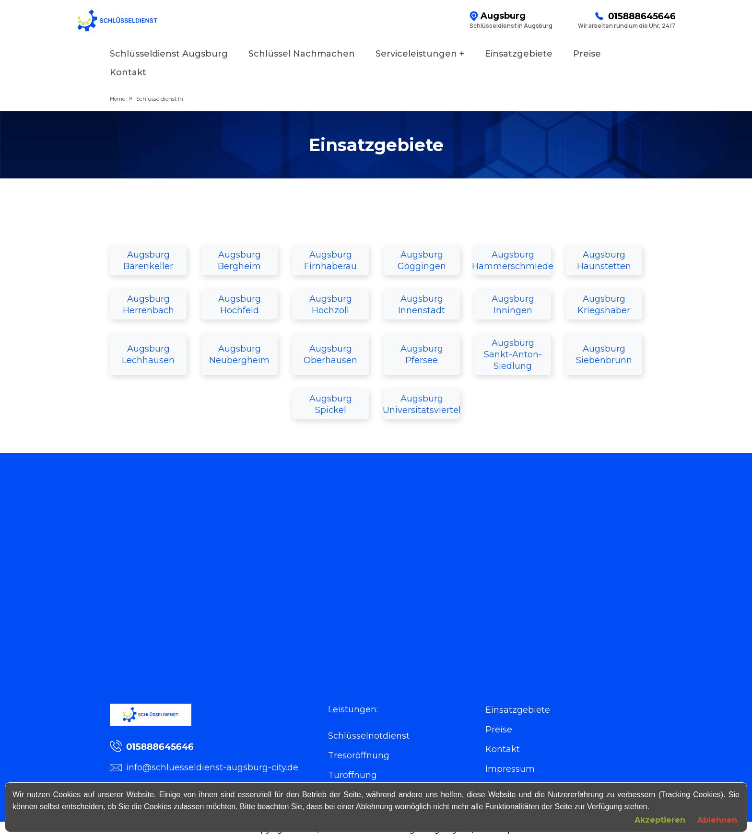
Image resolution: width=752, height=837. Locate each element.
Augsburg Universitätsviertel (421, 404)
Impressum (510, 769)
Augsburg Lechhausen (148, 354)
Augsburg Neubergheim (239, 354)
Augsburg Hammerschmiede (512, 260)
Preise (587, 53)
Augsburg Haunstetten (604, 260)
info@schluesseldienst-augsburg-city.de (204, 768)
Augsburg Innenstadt (421, 305)
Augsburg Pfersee (421, 354)
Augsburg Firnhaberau (330, 260)
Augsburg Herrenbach (148, 305)
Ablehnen (717, 820)
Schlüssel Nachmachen (301, 53)
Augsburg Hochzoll (330, 305)
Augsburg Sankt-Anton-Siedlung (513, 354)
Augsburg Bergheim (239, 260)
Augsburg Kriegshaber (603, 305)
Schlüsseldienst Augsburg (169, 53)
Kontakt (128, 72)
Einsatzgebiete (518, 53)
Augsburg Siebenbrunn (604, 354)
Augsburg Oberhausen (330, 354)
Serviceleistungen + (420, 53)
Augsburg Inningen (513, 305)
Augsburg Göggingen (422, 260)
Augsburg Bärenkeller (148, 260)
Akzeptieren (659, 820)
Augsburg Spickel (330, 404)
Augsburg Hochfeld (239, 305)
